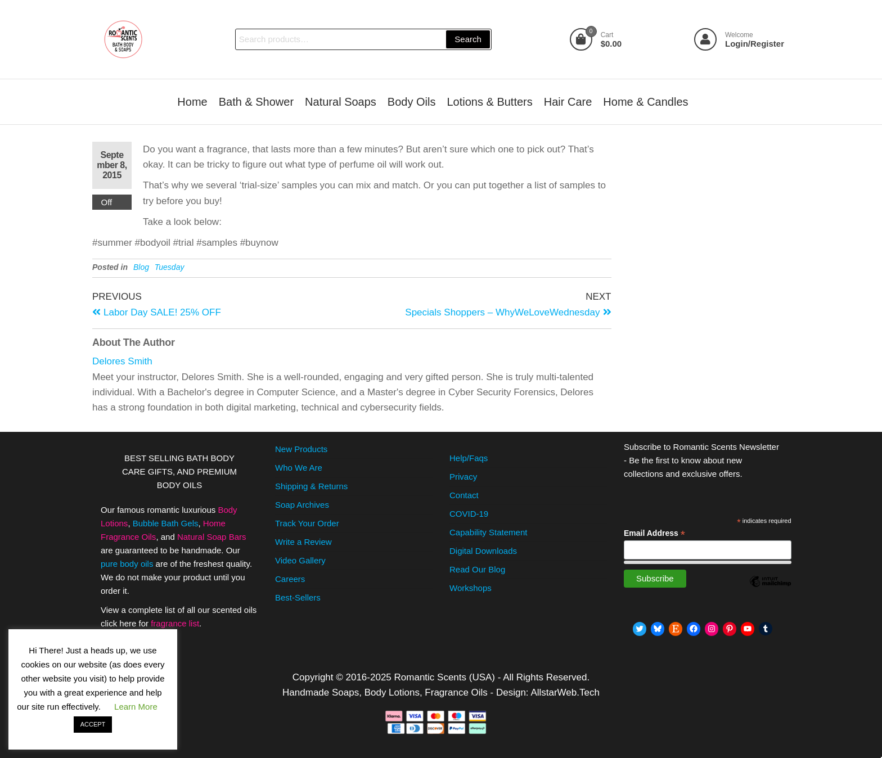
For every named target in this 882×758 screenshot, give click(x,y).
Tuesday (169, 267)
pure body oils (127, 563)
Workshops (470, 588)
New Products (301, 449)
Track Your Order (307, 523)
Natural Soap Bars (211, 537)
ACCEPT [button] (93, 724)
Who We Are (298, 467)
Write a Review (303, 542)
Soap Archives (302, 504)
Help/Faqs (468, 458)
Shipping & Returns (311, 486)
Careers (290, 579)
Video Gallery (300, 560)
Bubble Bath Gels (166, 523)
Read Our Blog (477, 569)
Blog (141, 267)
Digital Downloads (483, 551)
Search (468, 39)
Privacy (463, 476)
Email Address (654, 533)
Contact (464, 495)
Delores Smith (122, 361)
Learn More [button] (136, 706)
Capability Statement (488, 532)
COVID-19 (468, 513)
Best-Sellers (298, 597)
